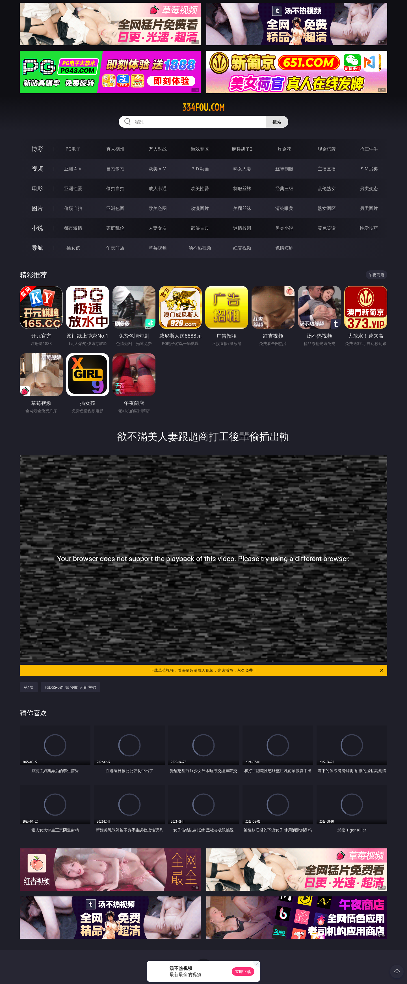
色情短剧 (284, 248)
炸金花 (284, 149)
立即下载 (243, 971)
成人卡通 (158, 188)
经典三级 (284, 188)
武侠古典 (200, 228)
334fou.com (203, 107)
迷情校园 (242, 228)
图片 (37, 208)
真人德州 (115, 149)
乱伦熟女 (327, 188)
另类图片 (369, 208)
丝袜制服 (284, 169)
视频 (37, 168)
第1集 (29, 687)
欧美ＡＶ (158, 169)
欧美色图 (158, 208)
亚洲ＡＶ (73, 169)
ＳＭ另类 (369, 169)
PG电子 (73, 149)
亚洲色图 (115, 208)
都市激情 (73, 228)
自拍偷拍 (115, 169)
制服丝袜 (242, 188)
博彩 (37, 149)
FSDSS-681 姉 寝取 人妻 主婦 (70, 687)
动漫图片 (200, 208)
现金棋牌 (327, 149)
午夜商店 (115, 248)
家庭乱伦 (115, 228)
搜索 (277, 122)
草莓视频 (158, 248)
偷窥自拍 (73, 208)
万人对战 (158, 149)
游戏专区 (200, 149)
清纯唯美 (284, 208)
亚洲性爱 (73, 188)
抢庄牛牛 (369, 149)
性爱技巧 (369, 228)
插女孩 (73, 248)
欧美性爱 (200, 188)
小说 (37, 228)
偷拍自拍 (115, 188)
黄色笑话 (327, 228)
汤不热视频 (200, 248)
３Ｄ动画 (200, 169)
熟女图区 (327, 208)
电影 (37, 188)
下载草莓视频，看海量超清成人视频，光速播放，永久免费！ (267, 670)
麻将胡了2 (242, 149)
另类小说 (284, 228)
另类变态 (369, 188)
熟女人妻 (242, 169)
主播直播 (327, 169)
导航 (37, 247)
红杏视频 (242, 248)
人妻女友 (158, 228)
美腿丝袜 (242, 208)
